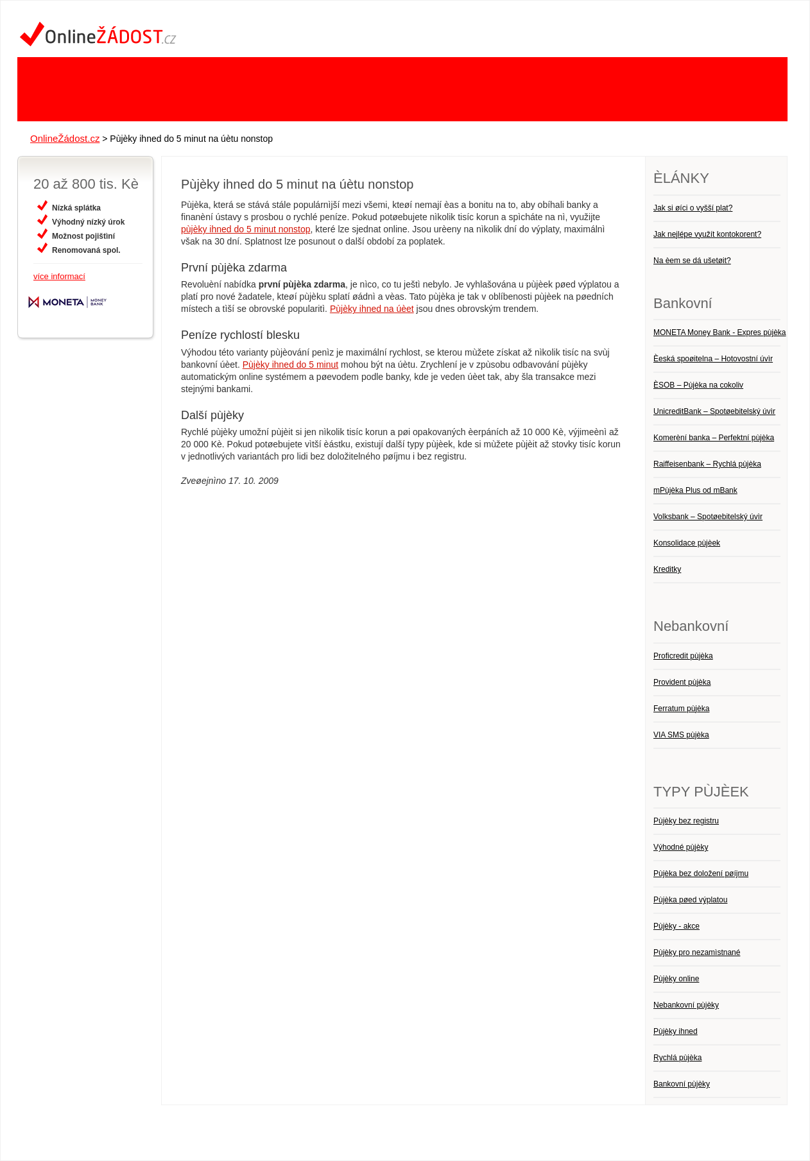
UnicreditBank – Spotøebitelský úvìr (714, 411)
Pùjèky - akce (676, 926)
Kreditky (667, 569)
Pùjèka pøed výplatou (690, 899)
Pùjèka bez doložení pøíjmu (700, 873)
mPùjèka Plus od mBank (695, 490)
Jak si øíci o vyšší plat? (692, 207)
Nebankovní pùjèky (686, 1005)
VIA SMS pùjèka (681, 734)
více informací (59, 276)
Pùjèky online (676, 978)
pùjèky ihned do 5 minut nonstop (246, 229)
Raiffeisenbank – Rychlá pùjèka (707, 464)
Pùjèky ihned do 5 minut (290, 364)
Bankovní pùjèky (681, 1083)
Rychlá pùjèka (677, 1057)
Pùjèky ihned (675, 1031)
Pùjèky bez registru (686, 820)
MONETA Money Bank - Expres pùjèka (719, 332)
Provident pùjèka (682, 682)
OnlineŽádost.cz (64, 138)
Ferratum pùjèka (681, 708)
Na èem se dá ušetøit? (692, 260)
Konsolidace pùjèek (686, 542)
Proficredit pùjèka (683, 655)
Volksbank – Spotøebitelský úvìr (708, 516)
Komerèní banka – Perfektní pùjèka (713, 437)
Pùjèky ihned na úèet (372, 309)
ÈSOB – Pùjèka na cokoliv (698, 385)
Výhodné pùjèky (680, 847)
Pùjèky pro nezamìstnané (696, 952)
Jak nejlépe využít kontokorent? (707, 234)
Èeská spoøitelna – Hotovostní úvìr (713, 358)
